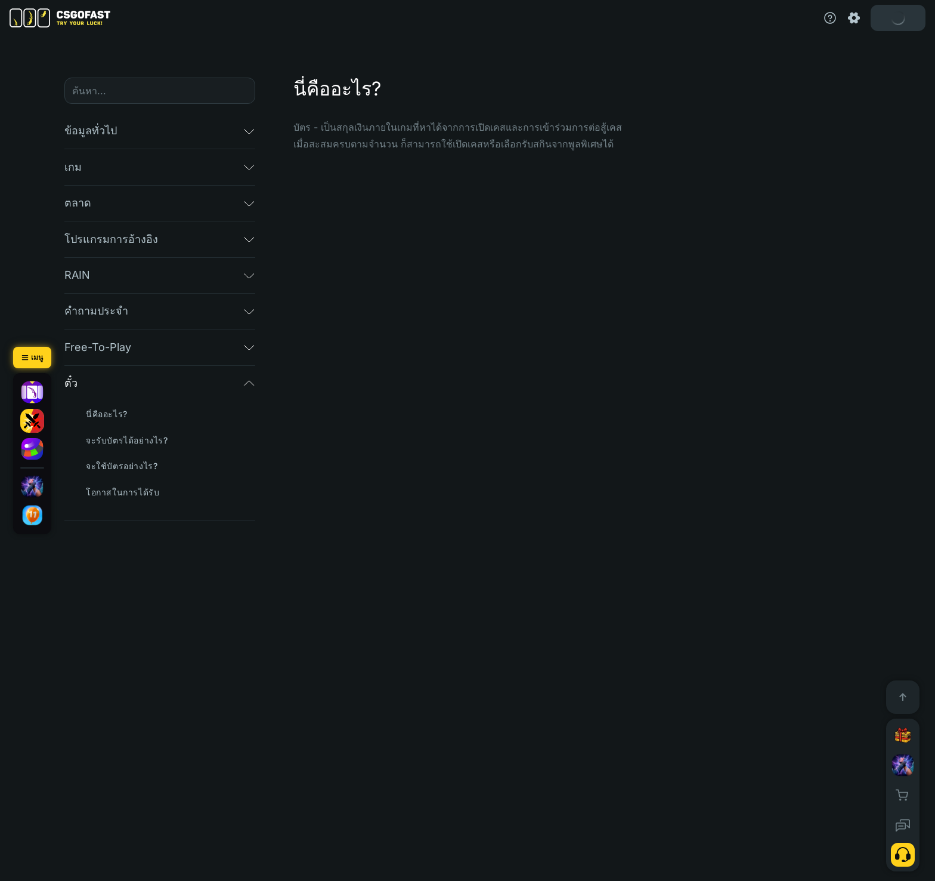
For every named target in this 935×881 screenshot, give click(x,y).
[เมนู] (32, 357)
